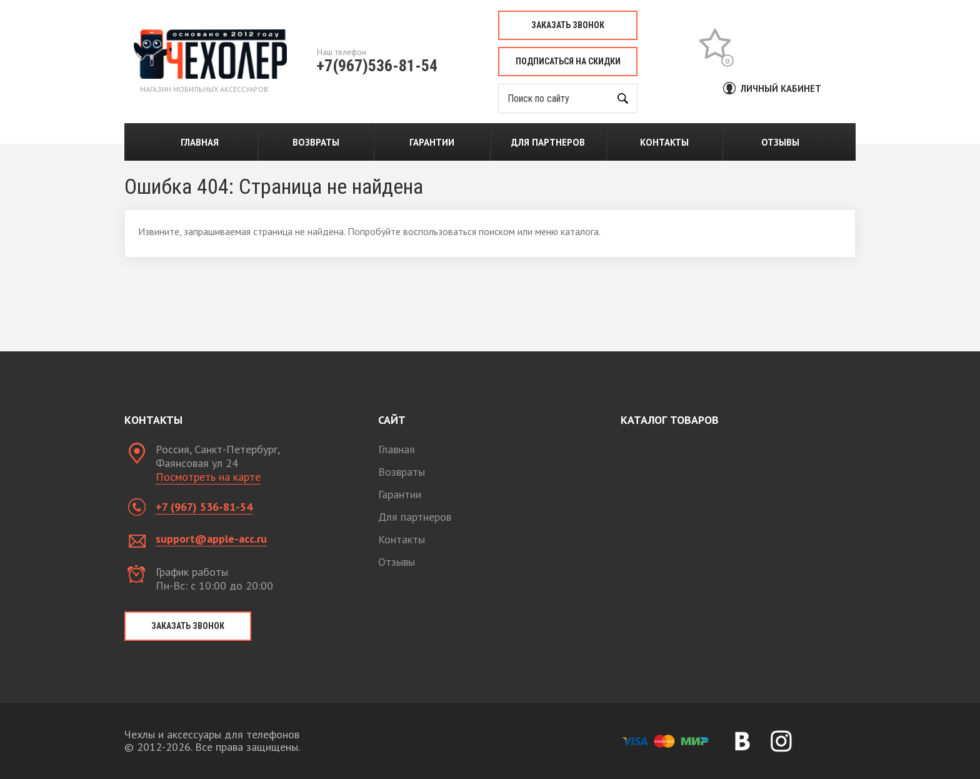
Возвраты (315, 142)
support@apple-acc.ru (211, 538)
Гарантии (431, 142)
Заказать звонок (567, 25)
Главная (200, 142)
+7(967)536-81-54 (377, 65)
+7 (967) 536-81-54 (204, 507)
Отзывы (780, 142)
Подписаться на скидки (568, 61)
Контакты (664, 142)
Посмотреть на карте (208, 477)
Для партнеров (548, 142)
